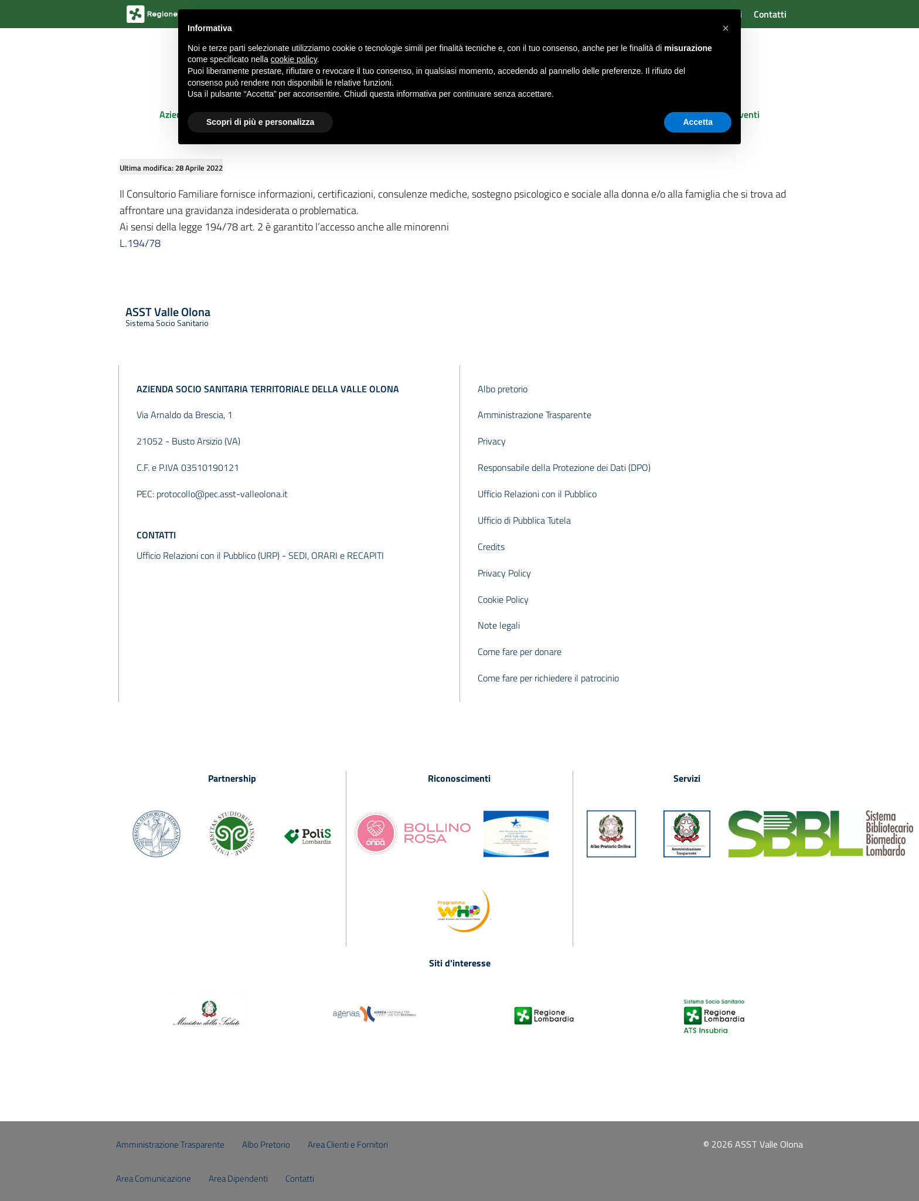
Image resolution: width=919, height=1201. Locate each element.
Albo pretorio (502, 389)
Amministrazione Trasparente (534, 415)
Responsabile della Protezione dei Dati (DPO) (564, 467)
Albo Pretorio (266, 1144)
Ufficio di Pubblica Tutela (524, 520)
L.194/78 (140, 243)
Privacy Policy (504, 573)
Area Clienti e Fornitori (348, 1144)
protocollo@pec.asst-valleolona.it (222, 494)
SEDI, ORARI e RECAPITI (336, 555)
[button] (725, 28)
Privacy (492, 441)
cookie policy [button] (294, 59)
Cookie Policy (503, 599)
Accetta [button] (698, 122)
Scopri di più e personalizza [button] (260, 122)
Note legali (499, 625)
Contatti (770, 14)
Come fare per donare (519, 651)
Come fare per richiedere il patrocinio (548, 678)
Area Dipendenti (238, 1178)
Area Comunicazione (153, 1178)
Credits (491, 547)
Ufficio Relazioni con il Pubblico (537, 494)
